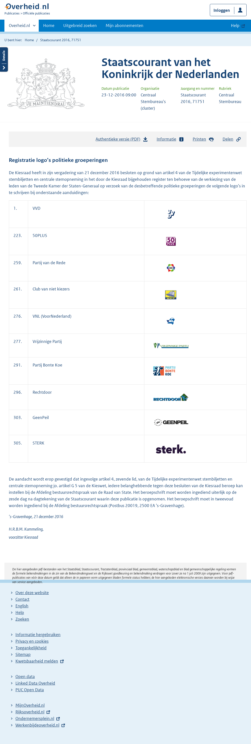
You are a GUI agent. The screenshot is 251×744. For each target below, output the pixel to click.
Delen (232, 139)
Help (19, 612)
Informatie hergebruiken (38, 634)
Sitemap (23, 654)
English (21, 606)
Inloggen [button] (221, 10)
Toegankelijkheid (31, 648)
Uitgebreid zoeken (80, 25)
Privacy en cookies (32, 641)
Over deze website (32, 592)
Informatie (170, 139)
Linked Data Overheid (35, 683)
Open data (25, 676)
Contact (22, 599)
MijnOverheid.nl (30, 705)
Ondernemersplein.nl (34, 718)
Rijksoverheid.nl (29, 712)
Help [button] (235, 25)
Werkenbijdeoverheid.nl (37, 725)
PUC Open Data (29, 689)
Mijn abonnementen (124, 25)
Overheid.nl (19, 27)
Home (48, 25)
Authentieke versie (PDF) (122, 140)
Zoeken (22, 619)
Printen (203, 139)
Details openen (4, 59)
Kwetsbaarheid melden (36, 661)
